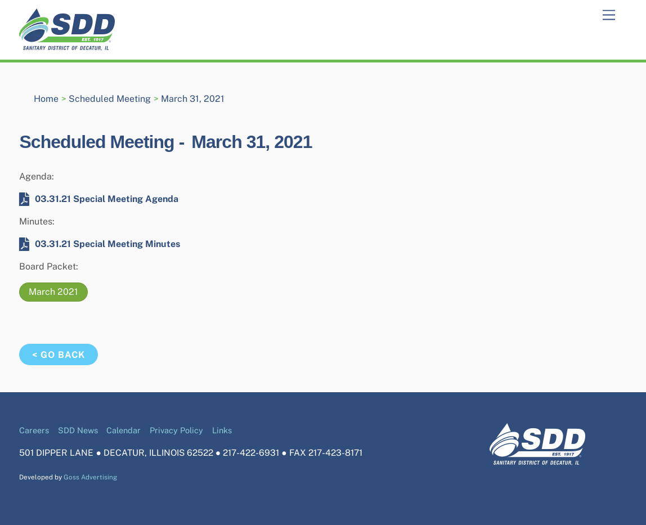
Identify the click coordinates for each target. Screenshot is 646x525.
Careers (34, 430)
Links (222, 430)
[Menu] (609, 15)
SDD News (78, 430)
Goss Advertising (90, 477)
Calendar (123, 430)
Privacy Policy (176, 430)
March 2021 (53, 291)
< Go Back (58, 354)
